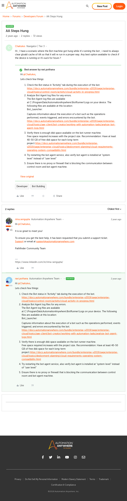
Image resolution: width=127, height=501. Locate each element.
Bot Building (38, 186)
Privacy (18, 479)
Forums (17, 16)
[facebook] (43, 458)
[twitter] (50, 458)
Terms (92, 479)
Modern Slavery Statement (74, 479)
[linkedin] (58, 458)
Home (6, 16)
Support (19, 241)
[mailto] (83, 458)
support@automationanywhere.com (55, 241)
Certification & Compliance (63, 485)
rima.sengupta (22, 219)
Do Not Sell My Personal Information (41, 479)
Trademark (104, 479)
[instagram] (75, 458)
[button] (3, 6)
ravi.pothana (21, 278)
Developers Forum (33, 16)
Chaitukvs (20, 46)
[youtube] (67, 458)
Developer (22, 186)
